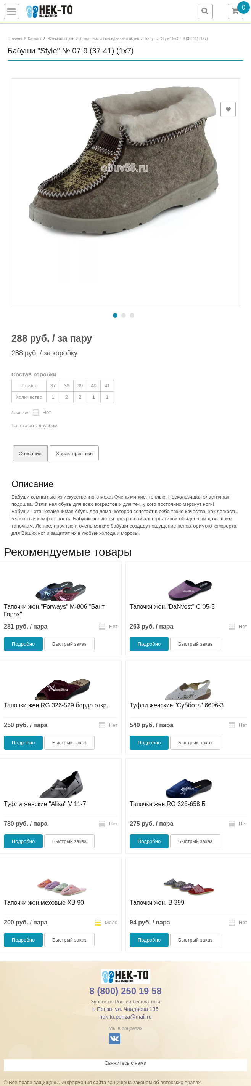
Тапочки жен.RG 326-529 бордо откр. (56, 705)
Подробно (23, 644)
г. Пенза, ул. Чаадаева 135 (125, 1009)
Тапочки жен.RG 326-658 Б (168, 804)
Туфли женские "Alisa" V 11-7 (45, 804)
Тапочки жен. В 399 (157, 902)
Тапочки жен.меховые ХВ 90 (44, 902)
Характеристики (74, 453)
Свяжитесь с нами (125, 1063)
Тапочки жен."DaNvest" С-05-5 (172, 606)
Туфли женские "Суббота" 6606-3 (177, 705)
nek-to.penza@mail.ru (125, 1017)
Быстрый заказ (69, 644)
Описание (30, 453)
